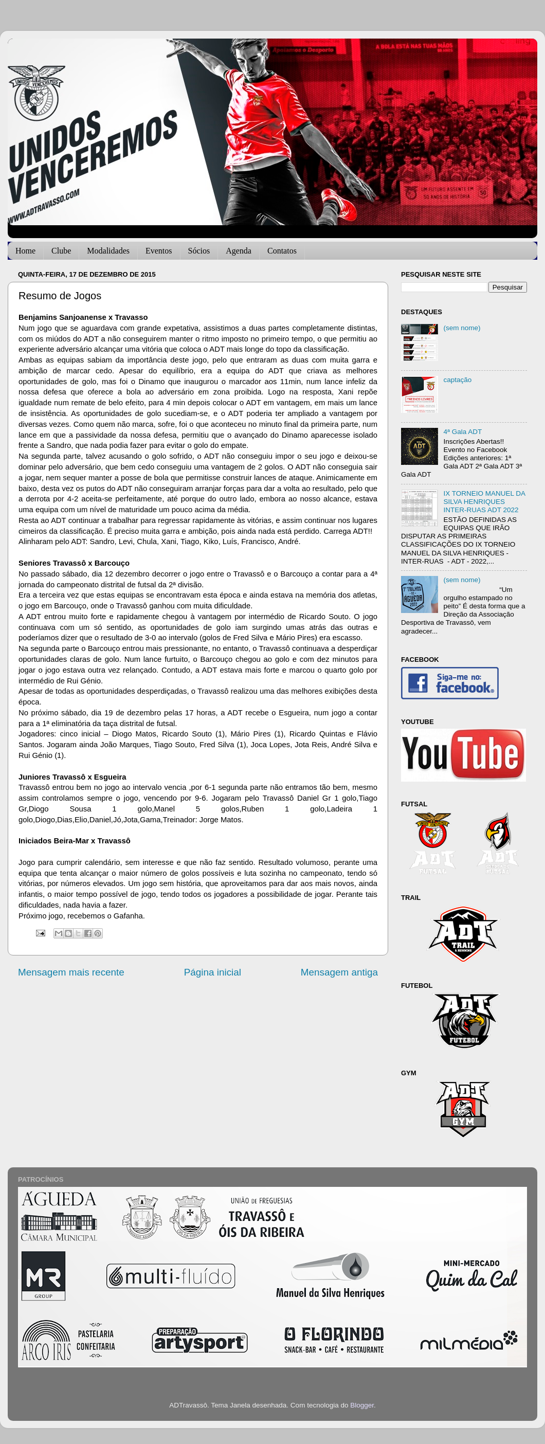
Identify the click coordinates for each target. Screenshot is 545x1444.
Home (25, 250)
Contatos (282, 250)
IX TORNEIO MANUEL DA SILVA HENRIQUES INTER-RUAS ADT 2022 (484, 502)
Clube (61, 250)
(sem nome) (461, 328)
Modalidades (108, 250)
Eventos (159, 250)
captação (457, 380)
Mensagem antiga (339, 972)
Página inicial (212, 972)
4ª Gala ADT (462, 432)
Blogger (362, 1405)
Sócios (199, 250)
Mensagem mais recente (71, 972)
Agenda (238, 250)
